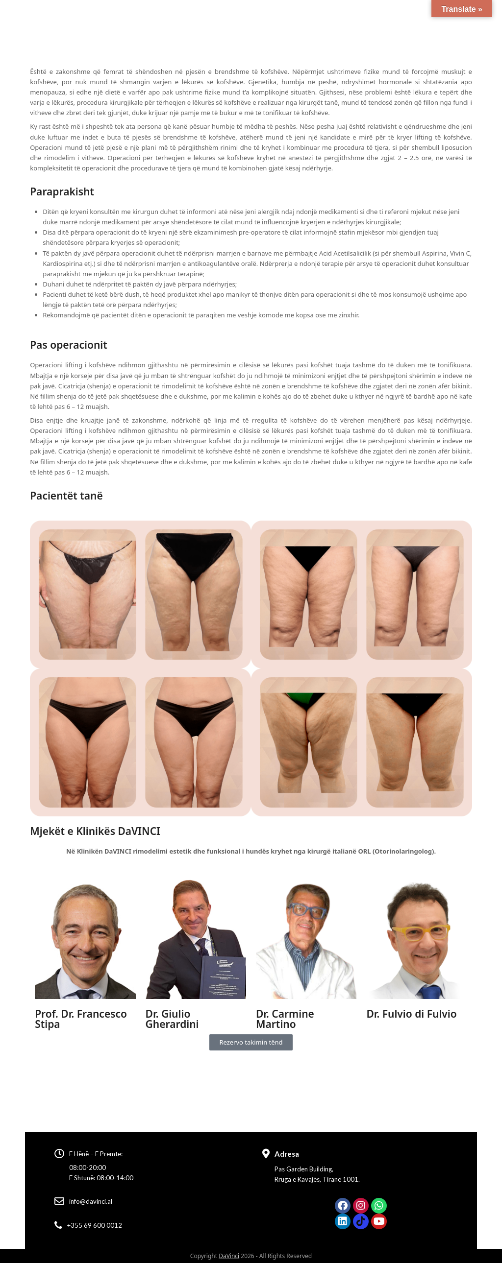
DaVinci (229, 1256)
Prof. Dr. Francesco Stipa (81, 1019)
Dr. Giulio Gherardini (172, 1019)
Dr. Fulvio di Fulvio (411, 1014)
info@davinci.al (90, 1201)
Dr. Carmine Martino (285, 1019)
